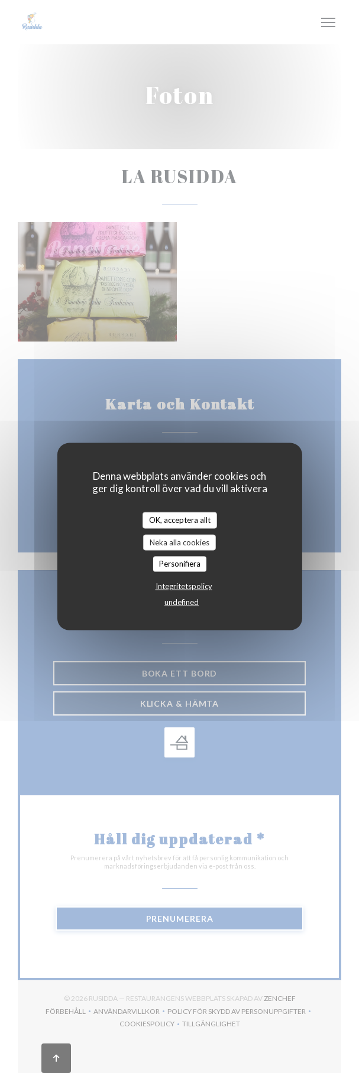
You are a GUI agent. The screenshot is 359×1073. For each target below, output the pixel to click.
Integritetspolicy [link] (184, 585)
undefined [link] (181, 601)
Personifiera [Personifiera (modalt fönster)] (179, 563)
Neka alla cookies (179, 542)
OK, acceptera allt (180, 520)
